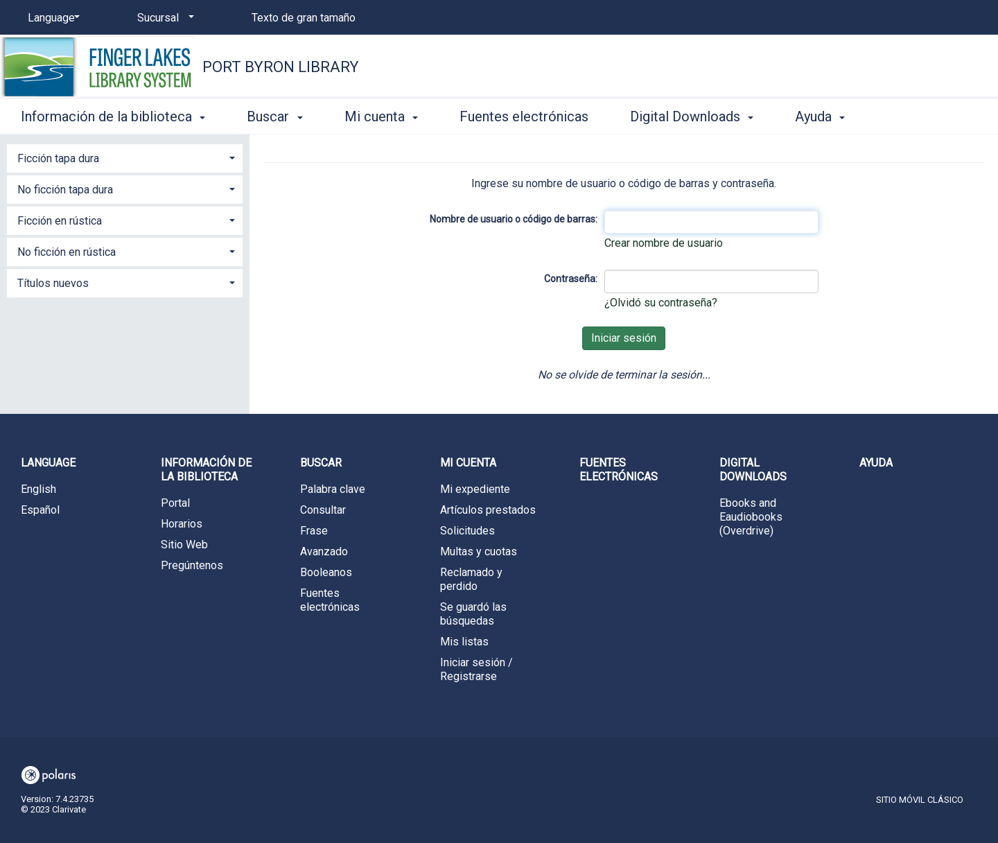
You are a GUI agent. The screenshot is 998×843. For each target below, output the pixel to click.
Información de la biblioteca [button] (113, 116)
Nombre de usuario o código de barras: (513, 219)
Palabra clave (332, 489)
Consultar (323, 509)
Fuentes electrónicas (523, 116)
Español (40, 509)
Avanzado (324, 551)
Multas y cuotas (478, 551)
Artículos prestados (488, 509)
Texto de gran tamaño (304, 17)
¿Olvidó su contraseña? (660, 302)
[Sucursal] (163, 18)
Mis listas (464, 641)
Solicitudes (467, 530)
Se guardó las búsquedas (473, 613)
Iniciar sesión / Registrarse (476, 669)
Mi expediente (475, 489)
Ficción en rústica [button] (59, 220)
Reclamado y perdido (471, 579)
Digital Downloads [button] (691, 116)
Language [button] (48, 462)
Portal (175, 503)
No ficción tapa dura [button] (65, 189)
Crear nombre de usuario (663, 243)
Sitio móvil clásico (919, 799)
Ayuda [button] (820, 116)
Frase (314, 530)
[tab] (125, 157)
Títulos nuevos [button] (53, 283)
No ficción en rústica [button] (66, 252)
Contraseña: (570, 278)
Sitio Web (184, 544)
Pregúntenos (192, 565)
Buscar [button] (274, 116)
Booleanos (326, 572)
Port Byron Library (280, 67)
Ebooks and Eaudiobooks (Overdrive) (750, 516)
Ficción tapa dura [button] (58, 158)
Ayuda (876, 462)
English (38, 489)
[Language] (51, 18)
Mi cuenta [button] (381, 116)
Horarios (181, 523)
